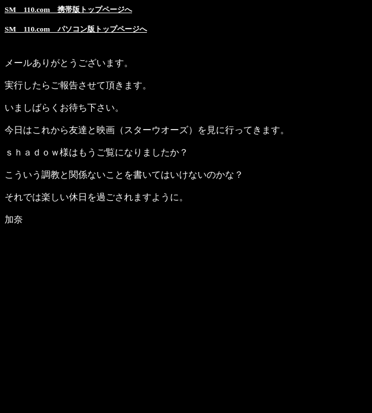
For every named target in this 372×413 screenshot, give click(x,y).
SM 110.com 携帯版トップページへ (68, 9)
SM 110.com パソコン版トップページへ (76, 29)
